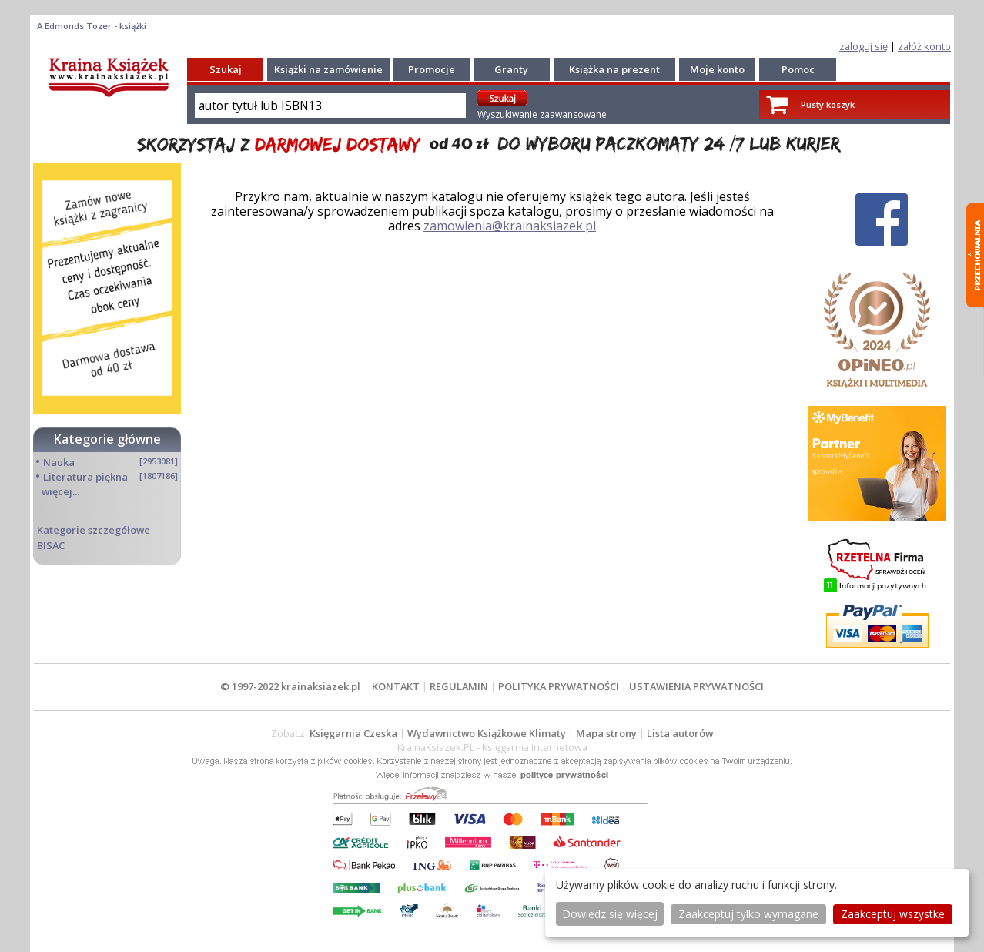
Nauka (59, 462)
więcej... (60, 491)
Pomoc (798, 69)
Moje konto (717, 69)
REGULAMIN (459, 686)
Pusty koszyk (828, 104)
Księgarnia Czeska (353, 733)
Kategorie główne (107, 439)
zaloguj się (863, 46)
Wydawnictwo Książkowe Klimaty (486, 733)
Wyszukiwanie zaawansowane (542, 114)
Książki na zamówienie (328, 69)
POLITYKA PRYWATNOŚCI (558, 686)
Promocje (431, 69)
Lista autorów (680, 733)
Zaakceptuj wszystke (893, 914)
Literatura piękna (85, 477)
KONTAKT (396, 686)
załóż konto (924, 46)
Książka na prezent (614, 69)
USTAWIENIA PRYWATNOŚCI (696, 686)
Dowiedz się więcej (610, 914)
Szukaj (225, 69)
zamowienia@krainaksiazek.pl (509, 225)
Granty (511, 69)
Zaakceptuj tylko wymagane (748, 914)
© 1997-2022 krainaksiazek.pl (290, 686)
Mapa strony (606, 733)
